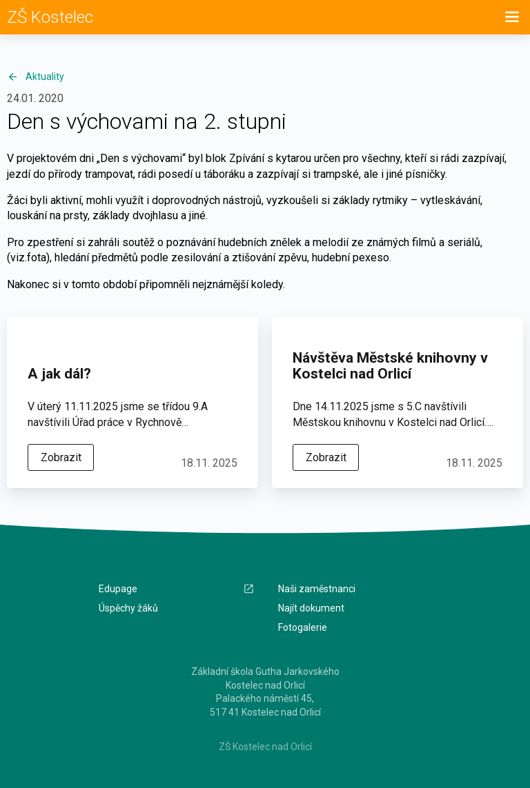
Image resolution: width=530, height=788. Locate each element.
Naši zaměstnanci (316, 588)
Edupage (177, 589)
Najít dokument (311, 608)
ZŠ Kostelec (50, 17)
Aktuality (35, 76)
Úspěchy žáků (128, 608)
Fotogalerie (302, 627)
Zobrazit (61, 457)
